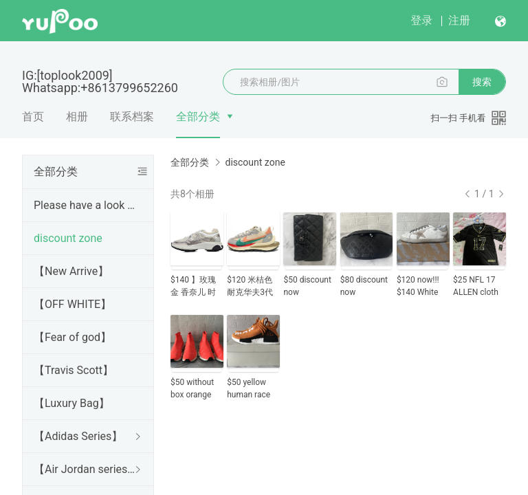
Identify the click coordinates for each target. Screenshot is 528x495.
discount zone (68, 238)
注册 (459, 20)
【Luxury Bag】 (72, 403)
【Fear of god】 (72, 337)
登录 (421, 20)
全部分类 (198, 116)
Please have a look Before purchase (85, 205)
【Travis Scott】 (73, 370)
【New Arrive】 (71, 271)
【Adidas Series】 (78, 436)
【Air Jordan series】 (85, 469)
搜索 (482, 81)
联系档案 (132, 116)
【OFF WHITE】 (72, 304)
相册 (77, 116)
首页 (33, 116)
